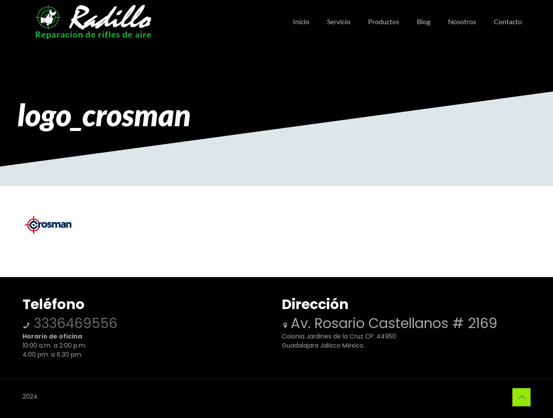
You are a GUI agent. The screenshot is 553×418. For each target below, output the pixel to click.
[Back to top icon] (521, 397)
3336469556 (74, 323)
